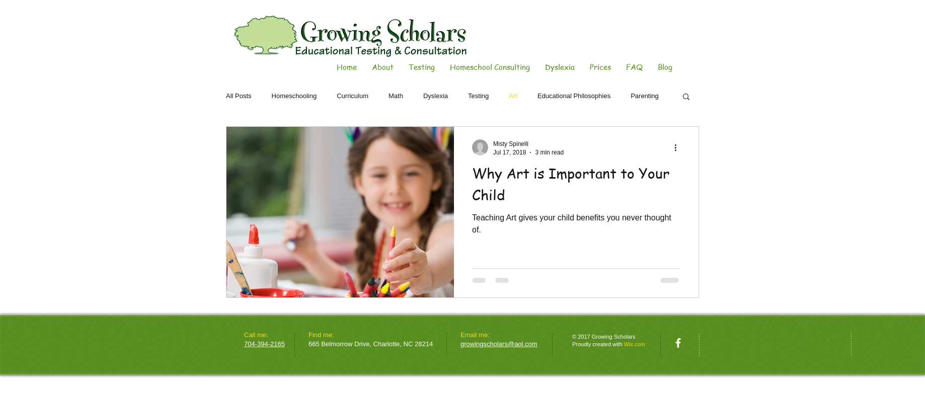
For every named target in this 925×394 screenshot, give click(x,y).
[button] (686, 97)
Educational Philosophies (573, 96)
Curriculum (352, 96)
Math (396, 96)
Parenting (645, 96)
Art (513, 96)
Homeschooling (294, 96)
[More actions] (679, 147)
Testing (478, 96)
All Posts (239, 96)
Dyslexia (435, 96)
